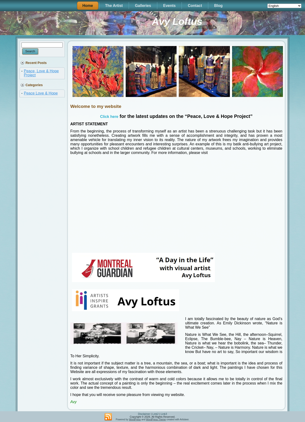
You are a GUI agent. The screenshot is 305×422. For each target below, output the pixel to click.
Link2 (155, 413)
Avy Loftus (177, 21)
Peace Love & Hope (41, 93)
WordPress (135, 419)
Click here (109, 117)
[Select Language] (284, 6)
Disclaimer (144, 413)
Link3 (164, 413)
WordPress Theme (156, 419)
